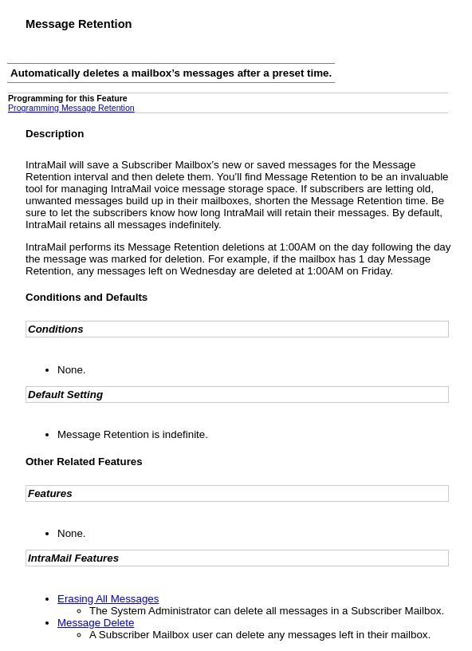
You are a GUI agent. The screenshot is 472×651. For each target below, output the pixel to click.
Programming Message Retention (71, 107)
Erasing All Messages (108, 599)
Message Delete (95, 623)
